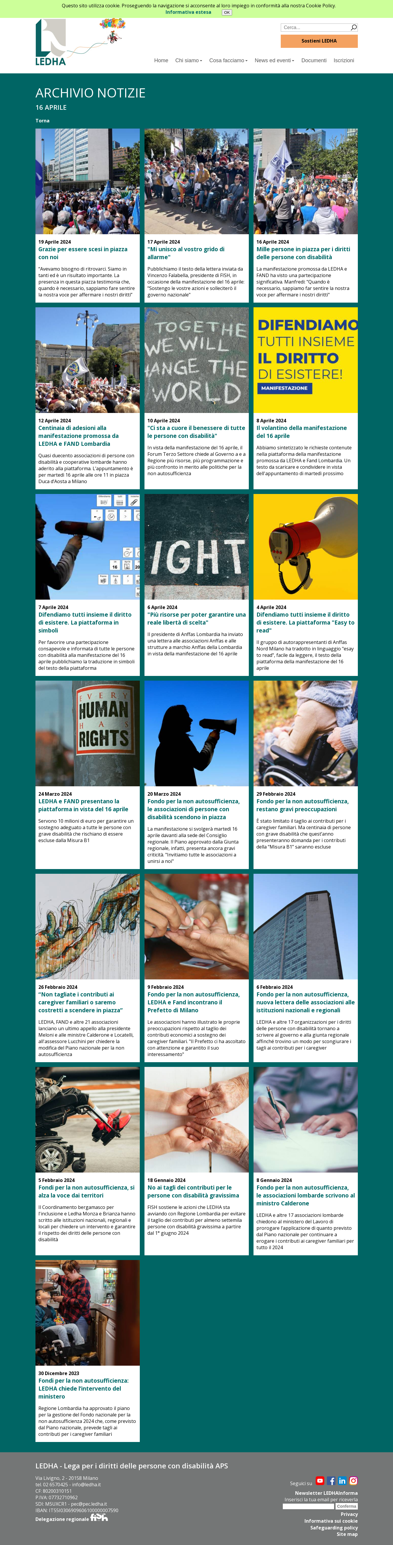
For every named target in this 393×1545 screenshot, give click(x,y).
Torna (42, 120)
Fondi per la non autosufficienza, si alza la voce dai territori (86, 1191)
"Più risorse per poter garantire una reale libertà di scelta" (196, 618)
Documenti (313, 60)
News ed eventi (274, 60)
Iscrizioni (344, 60)
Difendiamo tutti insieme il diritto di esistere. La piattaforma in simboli (85, 622)
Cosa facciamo (228, 60)
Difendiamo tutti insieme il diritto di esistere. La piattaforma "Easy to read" (305, 622)
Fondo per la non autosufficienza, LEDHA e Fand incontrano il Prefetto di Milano (193, 1002)
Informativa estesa (188, 12)
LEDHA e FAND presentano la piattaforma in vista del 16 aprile (83, 805)
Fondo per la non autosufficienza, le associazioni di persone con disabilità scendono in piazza (193, 809)
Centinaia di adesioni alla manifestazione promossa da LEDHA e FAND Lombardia (78, 436)
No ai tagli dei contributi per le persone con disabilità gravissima (193, 1191)
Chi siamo (188, 60)
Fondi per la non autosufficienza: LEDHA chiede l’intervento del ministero (83, 1388)
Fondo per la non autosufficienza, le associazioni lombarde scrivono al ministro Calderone (305, 1195)
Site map (347, 1533)
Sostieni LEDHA (319, 41)
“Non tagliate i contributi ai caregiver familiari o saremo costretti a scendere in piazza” (80, 1002)
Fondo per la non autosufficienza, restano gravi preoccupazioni (302, 805)
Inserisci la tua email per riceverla (321, 1499)
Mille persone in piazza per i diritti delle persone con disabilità (303, 253)
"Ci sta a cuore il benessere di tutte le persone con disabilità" (196, 432)
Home (161, 60)
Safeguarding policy (334, 1527)
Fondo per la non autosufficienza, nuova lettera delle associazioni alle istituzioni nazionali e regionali (305, 1002)
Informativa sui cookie (331, 1520)
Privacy (349, 1514)
